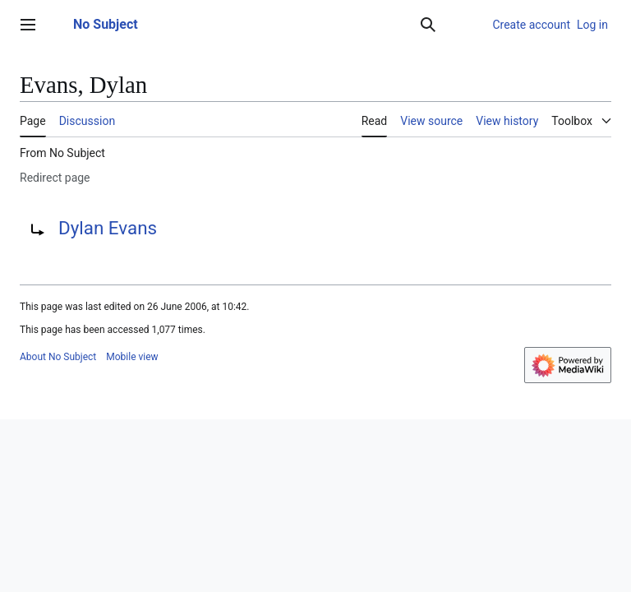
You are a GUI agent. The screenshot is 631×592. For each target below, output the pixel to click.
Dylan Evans (107, 227)
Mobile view (132, 357)
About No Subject (58, 357)
